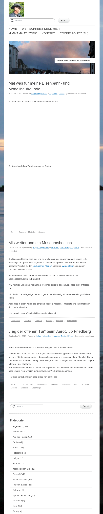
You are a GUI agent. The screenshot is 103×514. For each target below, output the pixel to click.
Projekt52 (17, 474)
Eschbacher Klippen (42, 266)
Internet (16, 463)
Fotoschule (18, 453)
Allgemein (53, 94)
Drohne (16, 442)
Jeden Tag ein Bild (21, 469)
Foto (76, 384)
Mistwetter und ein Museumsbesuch (40, 242)
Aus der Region (66, 247)
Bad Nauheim (27, 384)
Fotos (76, 247)
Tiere (15, 506)
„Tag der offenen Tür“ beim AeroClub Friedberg (50, 331)
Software (17, 490)
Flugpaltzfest (42, 384)
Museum (59, 321)
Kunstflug (85, 384)
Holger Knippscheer (39, 94)
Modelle (31, 232)
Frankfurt (38, 321)
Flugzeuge (66, 384)
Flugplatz (54, 384)
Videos (61, 94)
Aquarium (17, 431)
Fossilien (27, 321)
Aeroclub (14, 384)
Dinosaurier (15, 321)
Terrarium (17, 500)
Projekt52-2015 (20, 484)
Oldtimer (24, 388)
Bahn (13, 232)
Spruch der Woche (21, 495)
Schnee (42, 232)
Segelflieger (36, 388)
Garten (21, 232)
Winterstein (67, 266)
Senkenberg (72, 321)
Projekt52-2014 (20, 479)
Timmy (16, 511)
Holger (16, 458)
